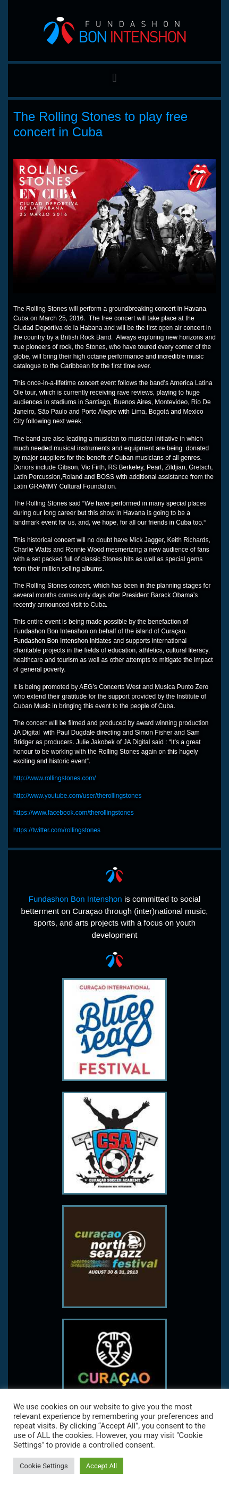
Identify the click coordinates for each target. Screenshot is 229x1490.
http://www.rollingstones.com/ (54, 778)
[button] (114, 77)
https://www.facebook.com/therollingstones (73, 812)
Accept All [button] (101, 1466)
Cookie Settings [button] (44, 1466)
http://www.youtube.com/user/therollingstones (77, 795)
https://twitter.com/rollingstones (56, 830)
